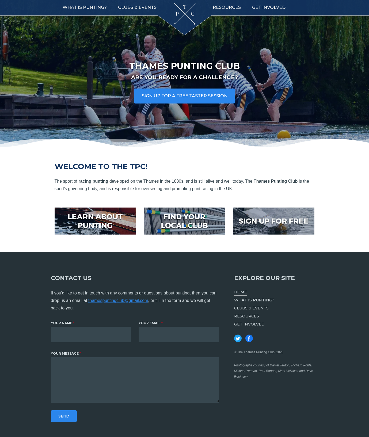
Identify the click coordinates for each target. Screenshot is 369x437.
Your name (61, 323)
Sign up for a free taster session (184, 95)
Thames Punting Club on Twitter (238, 338)
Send (63, 416)
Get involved (269, 7)
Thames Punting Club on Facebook (249, 338)
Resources (227, 7)
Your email (150, 323)
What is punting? (85, 7)
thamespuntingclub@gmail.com (118, 300)
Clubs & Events (137, 7)
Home (240, 292)
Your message (65, 353)
